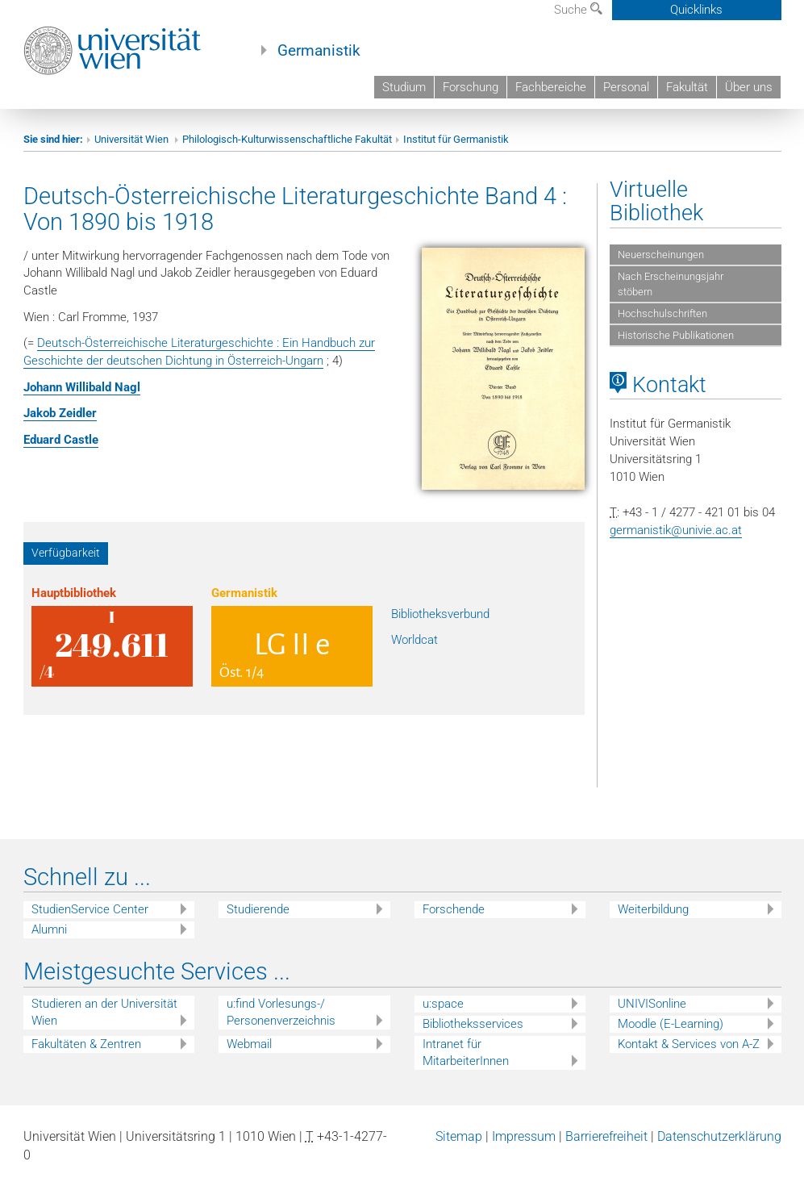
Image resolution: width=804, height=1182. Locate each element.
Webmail (249, 1044)
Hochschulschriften (662, 313)
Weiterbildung (653, 909)
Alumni (49, 929)
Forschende (454, 909)
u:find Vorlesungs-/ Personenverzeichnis (281, 1012)
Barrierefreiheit (606, 1136)
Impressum (524, 1136)
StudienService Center (89, 909)
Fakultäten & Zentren (86, 1044)
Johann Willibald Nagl (81, 387)
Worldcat (414, 640)
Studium (404, 87)
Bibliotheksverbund (440, 614)
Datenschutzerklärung (719, 1136)
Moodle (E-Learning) (670, 1024)
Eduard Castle (60, 439)
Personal (626, 87)
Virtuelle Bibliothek (656, 201)
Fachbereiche (550, 87)
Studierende (258, 909)
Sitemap (458, 1136)
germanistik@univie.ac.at (676, 530)
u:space (443, 1003)
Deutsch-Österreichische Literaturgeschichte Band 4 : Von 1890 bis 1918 (295, 209)
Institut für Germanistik (456, 139)
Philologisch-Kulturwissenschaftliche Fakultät (287, 139)
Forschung (470, 87)
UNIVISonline (652, 1003)
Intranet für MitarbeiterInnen (466, 1052)
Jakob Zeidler (60, 413)
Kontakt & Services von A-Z (689, 1044)
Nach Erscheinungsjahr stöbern (670, 284)
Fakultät (687, 87)
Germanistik (318, 51)
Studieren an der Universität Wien (104, 1012)
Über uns (749, 87)
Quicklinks (696, 9)
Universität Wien (132, 139)
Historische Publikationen (676, 335)
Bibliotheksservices (473, 1024)
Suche (578, 9)
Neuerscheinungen (661, 255)
